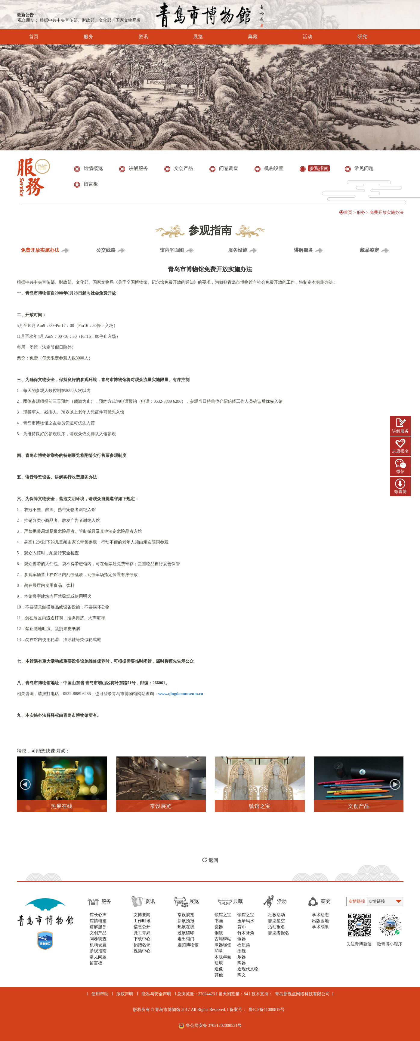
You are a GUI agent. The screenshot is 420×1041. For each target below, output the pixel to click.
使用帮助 (99, 994)
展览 (189, 36)
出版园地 (320, 921)
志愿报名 (400, 451)
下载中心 (142, 939)
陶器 (241, 963)
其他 (219, 975)
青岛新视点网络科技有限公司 (302, 994)
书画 (219, 921)
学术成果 (320, 927)
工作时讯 (142, 921)
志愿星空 (276, 921)
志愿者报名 (278, 933)
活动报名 (276, 927)
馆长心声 (98, 915)
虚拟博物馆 (188, 945)
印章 (219, 951)
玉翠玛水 (245, 921)
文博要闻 (142, 915)
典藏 (244, 36)
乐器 (241, 957)
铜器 (241, 939)
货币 (241, 927)
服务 (80, 36)
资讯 (135, 36)
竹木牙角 (245, 933)
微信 (400, 471)
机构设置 (98, 945)
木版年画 (223, 957)
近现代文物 (247, 969)
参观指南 (98, 951)
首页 (34, 36)
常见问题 (98, 957)
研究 (354, 36)
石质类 (243, 945)
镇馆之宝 (223, 915)
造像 (219, 969)
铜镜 (219, 933)
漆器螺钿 (223, 945)
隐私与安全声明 (156, 994)
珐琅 (219, 963)
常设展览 (186, 915)
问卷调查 (98, 939)
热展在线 (186, 927)
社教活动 (276, 915)
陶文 (241, 975)
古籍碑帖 (223, 939)
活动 (299, 36)
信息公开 (142, 927)
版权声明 (124, 994)
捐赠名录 (142, 945)
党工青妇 (142, 933)
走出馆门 (186, 939)
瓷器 (219, 927)
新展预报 (186, 921)
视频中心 (142, 951)
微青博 (400, 491)
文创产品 (98, 933)
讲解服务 (400, 431)
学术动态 (320, 915)
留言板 (96, 963)
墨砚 (241, 951)
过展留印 (186, 933)
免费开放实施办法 (386, 212)
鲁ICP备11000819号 (267, 1009)
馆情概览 (98, 921)
